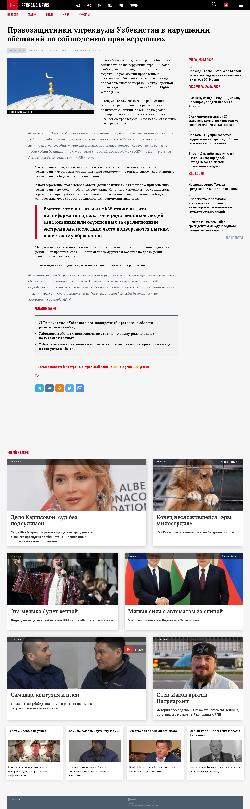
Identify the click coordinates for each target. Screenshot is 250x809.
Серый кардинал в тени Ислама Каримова (210, 734)
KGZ (89, 5)
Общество (66, 50)
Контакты (16, 799)
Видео (51, 15)
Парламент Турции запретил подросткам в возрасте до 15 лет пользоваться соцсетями (214, 139)
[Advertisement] (125, 425)
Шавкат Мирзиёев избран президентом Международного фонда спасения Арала (212, 226)
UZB (124, 5)
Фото (68, 15)
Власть (96, 50)
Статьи (32, 15)
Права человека (82, 50)
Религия (53, 50)
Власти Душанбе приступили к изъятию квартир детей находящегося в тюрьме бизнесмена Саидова (212, 159)
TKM (112, 5)
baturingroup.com (150, 805)
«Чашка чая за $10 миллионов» (155, 732)
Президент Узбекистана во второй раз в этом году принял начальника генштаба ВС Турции (215, 75)
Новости (13, 15)
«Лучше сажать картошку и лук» (90, 734)
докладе (162, 78)
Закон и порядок (38, 50)
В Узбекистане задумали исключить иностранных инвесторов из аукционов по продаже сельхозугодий (210, 205)
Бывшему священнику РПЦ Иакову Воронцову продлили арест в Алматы (214, 102)
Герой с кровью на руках (29, 732)
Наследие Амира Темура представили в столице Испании (213, 186)
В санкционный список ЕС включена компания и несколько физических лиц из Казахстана (213, 120)
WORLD (137, 5)
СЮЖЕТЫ (86, 15)
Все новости (234, 237)
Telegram (125, 368)
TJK (101, 5)
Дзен (144, 368)
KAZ (78, 5)
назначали (97, 194)
